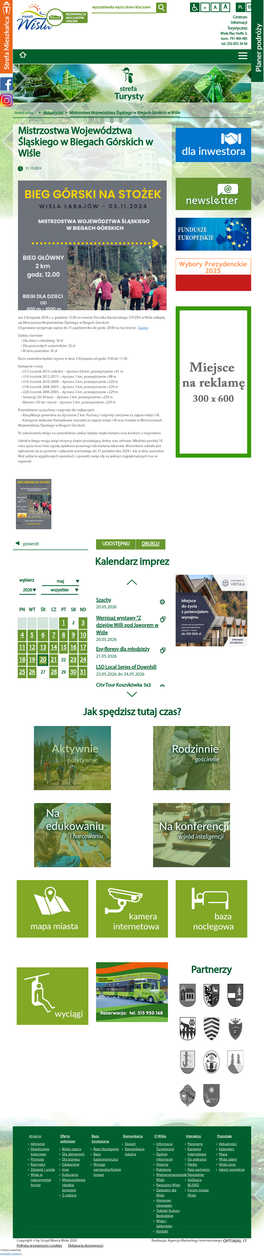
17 (83, 648)
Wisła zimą (227, 1164)
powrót (27, 544)
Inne (65, 1169)
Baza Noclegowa (106, 1149)
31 (83, 672)
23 (73, 660)
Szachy (103, 600)
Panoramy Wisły (168, 1185)
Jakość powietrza (231, 1169)
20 (43, 660)
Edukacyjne (70, 1164)
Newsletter (196, 1174)
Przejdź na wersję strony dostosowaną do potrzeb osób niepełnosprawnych (195, 7)
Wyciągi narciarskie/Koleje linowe (107, 1169)
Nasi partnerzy (199, 1169)
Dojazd (130, 1143)
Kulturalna (70, 1174)
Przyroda (37, 1159)
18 (22, 660)
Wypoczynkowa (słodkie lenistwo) (73, 1184)
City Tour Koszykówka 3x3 (123, 685)
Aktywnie (38, 1143)
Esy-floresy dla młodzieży (122, 649)
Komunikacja (133, 1136)
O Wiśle (160, 1136)
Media (192, 1164)
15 (63, 648)
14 (54, 648)
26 (32, 672)
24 (83, 660)
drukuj (150, 544)
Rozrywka (38, 1164)
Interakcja (193, 1136)
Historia (162, 1164)
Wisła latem (228, 1159)
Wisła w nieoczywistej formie (41, 1179)
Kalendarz (226, 1149)
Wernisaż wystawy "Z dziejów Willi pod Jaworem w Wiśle (127, 626)
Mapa (223, 1154)
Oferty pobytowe (67, 1139)
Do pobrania (197, 1159)
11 (22, 648)
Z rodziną (69, 1195)
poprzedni (6, 1253)
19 (32, 660)
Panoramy (195, 1143)
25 (22, 672)
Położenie (163, 1169)
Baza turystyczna (100, 1139)
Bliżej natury (71, 1149)
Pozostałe (224, 1136)
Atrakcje (35, 1136)
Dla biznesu (71, 1159)
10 (83, 635)
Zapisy (143, 328)
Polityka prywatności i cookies (39, 1246)
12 (32, 648)
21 (54, 660)
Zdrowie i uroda (43, 1169)
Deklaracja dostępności (85, 1246)
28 (54, 672)
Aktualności (53, 113)
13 (43, 648)
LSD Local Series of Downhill (126, 667)
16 (73, 648)
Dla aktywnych (73, 1154)
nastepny (17, 1253)
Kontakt (162, 1231)
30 (73, 672)
